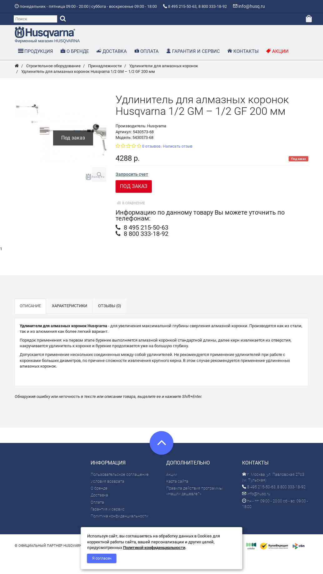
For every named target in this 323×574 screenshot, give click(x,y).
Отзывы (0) (109, 323)
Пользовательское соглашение (120, 492)
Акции (171, 492)
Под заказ (133, 204)
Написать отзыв (177, 164)
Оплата (97, 519)
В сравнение (130, 221)
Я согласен (102, 558)
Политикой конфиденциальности (154, 547)
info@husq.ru (256, 511)
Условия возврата (107, 498)
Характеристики (69, 323)
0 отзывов (151, 164)
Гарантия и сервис (108, 526)
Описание (30, 323)
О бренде (99, 505)
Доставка (99, 512)
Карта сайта (177, 498)
